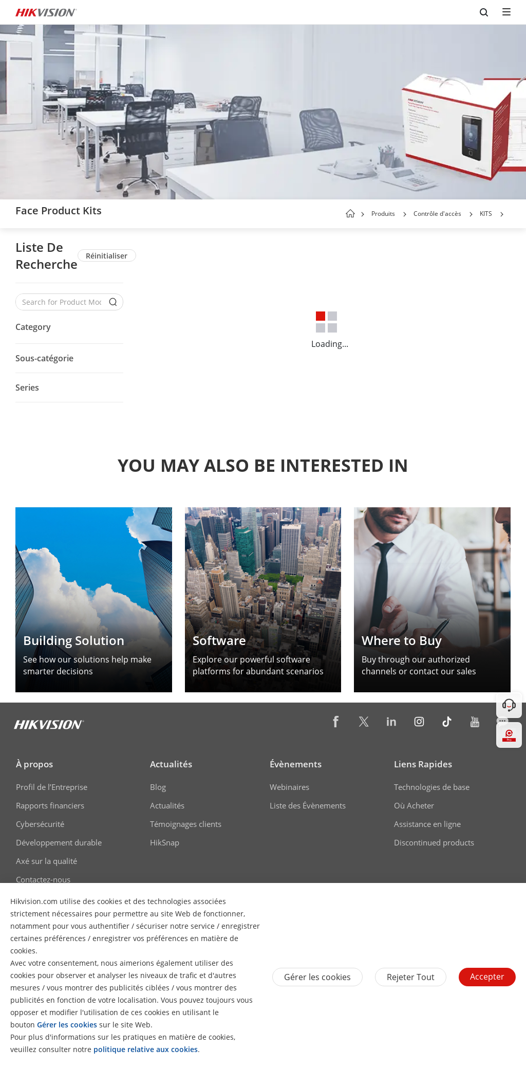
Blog (158, 787)
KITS (486, 213)
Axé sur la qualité (46, 861)
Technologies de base (431, 787)
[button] (404, 214)
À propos (34, 764)
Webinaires (289, 787)
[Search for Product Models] (61, 302)
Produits (383, 213)
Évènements (296, 764)
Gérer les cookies (317, 977)
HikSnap (164, 842)
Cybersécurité (40, 824)
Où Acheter (414, 805)
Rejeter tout (411, 977)
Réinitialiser (106, 256)
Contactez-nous (43, 879)
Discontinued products (434, 842)
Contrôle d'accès (437, 213)
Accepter (487, 976)
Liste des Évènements (308, 805)
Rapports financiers (50, 805)
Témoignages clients (185, 824)
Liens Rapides (423, 764)
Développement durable (59, 842)
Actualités (171, 764)
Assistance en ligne (427, 824)
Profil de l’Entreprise (51, 787)
